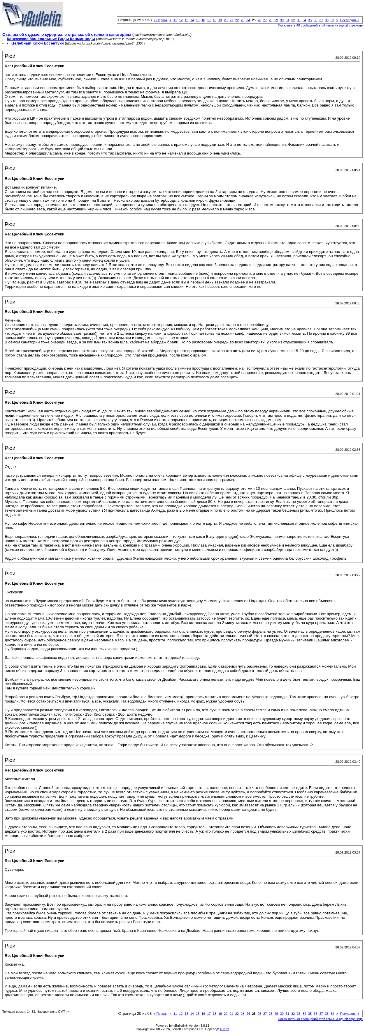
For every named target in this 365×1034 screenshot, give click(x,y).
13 (186, 20)
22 (237, 20)
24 (248, 20)
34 (304, 20)
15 (197, 20)
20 (225, 20)
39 (332, 20)
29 (276, 20)
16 (203, 20)
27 (265, 20)
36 (315, 20)
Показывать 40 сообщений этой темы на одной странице (320, 25)
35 (310, 20)
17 (208, 20)
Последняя (349, 20)
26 (259, 20)
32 (293, 20)
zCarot (224, 1029)
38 (327, 20)
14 (192, 20)
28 (270, 20)
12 (180, 20)
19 (220, 20)
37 (321, 20)
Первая (160, 20)
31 (287, 20)
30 (282, 20)
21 (231, 20)
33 (298, 20)
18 (214, 20)
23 (242, 20)
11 (175, 20)
